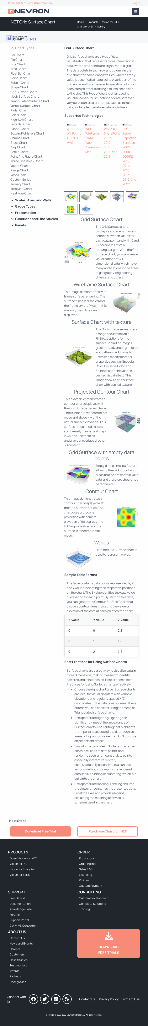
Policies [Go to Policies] (84, 880)
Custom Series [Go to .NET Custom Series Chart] (20, 179)
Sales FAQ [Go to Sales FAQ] (85, 869)
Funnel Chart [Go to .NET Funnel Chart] (19, 129)
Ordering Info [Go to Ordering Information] (88, 864)
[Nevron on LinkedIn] (56, 999)
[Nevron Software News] (67, 999)
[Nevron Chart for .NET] (74, 124)
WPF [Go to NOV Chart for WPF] (88, 129)
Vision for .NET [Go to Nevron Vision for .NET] (110, 22)
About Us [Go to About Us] (17, 931)
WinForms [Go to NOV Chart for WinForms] (92, 133)
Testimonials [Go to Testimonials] (18, 965)
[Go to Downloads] (108, 943)
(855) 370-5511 (17, 3)
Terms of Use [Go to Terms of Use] (130, 999)
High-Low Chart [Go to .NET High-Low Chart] (21, 119)
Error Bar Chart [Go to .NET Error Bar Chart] (20, 124)
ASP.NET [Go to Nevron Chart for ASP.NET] (72, 138)
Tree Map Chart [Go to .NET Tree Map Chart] (21, 189)
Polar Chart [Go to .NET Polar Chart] (18, 115)
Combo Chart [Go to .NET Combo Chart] (19, 138)
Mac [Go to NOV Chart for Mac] (88, 152)
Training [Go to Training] (84, 909)
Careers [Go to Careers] (15, 949)
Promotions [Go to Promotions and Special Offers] (87, 858)
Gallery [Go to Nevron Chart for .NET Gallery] (101, 26)
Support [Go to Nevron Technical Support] (16, 892)
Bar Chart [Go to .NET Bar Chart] (17, 55)
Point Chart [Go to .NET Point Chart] (18, 78)
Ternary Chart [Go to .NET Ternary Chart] (20, 184)
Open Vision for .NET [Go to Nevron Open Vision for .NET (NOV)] (23, 858)
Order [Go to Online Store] (83, 852)
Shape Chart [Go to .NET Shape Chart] (19, 87)
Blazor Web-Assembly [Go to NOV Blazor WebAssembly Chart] (92, 142)
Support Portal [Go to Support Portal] (19, 920)
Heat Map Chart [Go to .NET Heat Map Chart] (21, 193)
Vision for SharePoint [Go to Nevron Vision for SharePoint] (24, 869)
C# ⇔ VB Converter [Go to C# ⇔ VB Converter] (23, 926)
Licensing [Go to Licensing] (85, 875)
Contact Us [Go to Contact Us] (17, 938)
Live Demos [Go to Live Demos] (17, 898)
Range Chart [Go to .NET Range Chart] (19, 170)
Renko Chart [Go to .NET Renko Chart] (19, 152)
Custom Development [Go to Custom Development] (94, 898)
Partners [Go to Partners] (15, 976)
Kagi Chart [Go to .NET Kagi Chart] (17, 147)
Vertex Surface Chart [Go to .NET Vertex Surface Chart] (25, 106)
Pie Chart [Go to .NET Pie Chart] (17, 59)
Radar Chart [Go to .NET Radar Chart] (18, 110)
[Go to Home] (29, 11)
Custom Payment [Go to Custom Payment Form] (90, 886)
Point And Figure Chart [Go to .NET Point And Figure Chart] (26, 156)
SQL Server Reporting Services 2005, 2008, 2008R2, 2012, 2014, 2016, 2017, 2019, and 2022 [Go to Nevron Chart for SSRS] (129, 156)
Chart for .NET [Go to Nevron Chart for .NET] (85, 26)
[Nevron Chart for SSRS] (130, 124)
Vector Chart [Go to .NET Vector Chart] (19, 166)
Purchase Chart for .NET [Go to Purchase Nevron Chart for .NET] (108, 831)
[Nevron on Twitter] (44, 999)
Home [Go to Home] (80, 22)
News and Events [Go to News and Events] (21, 943)
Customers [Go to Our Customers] (17, 954)
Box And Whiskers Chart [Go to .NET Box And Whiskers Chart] (27, 133)
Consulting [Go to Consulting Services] (89, 892)
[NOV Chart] (92, 124)
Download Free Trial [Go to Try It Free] (40, 831)
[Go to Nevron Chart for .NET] (22, 38)
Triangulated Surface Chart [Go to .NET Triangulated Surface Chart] (29, 101)
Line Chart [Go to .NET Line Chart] (17, 64)
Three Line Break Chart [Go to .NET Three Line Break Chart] (26, 161)
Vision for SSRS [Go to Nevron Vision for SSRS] (20, 875)
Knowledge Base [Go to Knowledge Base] (21, 909)
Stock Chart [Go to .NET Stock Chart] (18, 142)
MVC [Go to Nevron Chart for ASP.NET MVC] (70, 142)
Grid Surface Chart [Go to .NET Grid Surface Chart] (23, 92)
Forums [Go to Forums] (15, 915)
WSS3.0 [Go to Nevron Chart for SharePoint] (109, 129)
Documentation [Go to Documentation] (20, 904)
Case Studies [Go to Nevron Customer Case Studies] (19, 960)
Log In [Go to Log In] (136, 3)
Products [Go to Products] (93, 22)
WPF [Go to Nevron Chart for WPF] (70, 129)
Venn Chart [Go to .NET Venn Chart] (18, 175)
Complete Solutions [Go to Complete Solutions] (92, 904)
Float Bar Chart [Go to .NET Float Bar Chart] (20, 73)
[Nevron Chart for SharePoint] (111, 124)
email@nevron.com (40, 3)
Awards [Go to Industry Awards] (14, 971)
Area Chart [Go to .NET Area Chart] (18, 69)
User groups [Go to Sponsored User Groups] (18, 982)
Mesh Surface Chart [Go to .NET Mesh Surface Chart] (24, 96)
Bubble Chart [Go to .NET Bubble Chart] (19, 83)
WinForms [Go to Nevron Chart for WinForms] (74, 133)
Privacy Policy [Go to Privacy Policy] (109, 999)
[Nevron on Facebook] (33, 999)
